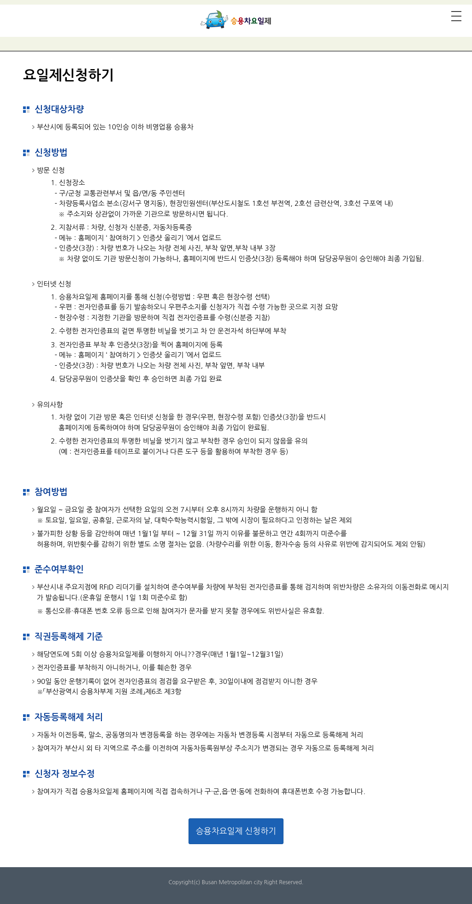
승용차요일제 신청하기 (236, 831)
